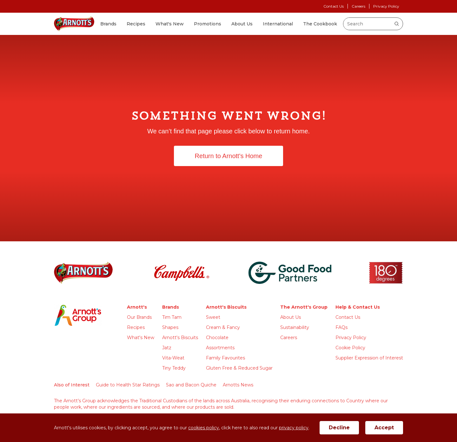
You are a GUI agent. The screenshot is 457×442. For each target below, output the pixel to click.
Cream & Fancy (223, 327)
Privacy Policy (386, 6)
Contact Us (333, 6)
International (278, 24)
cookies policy (203, 428)
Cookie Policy (350, 348)
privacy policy (293, 428)
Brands (108, 24)
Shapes (170, 327)
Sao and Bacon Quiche (191, 385)
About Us (242, 24)
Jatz (166, 348)
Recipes (136, 24)
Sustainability (294, 327)
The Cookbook (320, 24)
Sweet (213, 317)
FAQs (341, 327)
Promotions (207, 24)
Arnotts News (238, 385)
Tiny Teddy (174, 368)
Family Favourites (225, 358)
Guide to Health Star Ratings (128, 385)
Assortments (220, 348)
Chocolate (217, 337)
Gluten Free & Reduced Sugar (239, 368)
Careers (358, 6)
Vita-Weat (173, 358)
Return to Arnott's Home (228, 155)
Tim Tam (172, 317)
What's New (170, 24)
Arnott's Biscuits (180, 337)
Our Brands (139, 317)
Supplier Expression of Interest (369, 358)
